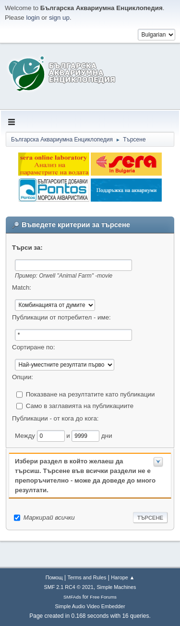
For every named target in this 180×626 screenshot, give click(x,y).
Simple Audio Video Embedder (90, 606)
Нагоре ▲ (122, 577)
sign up (59, 17)
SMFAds (72, 597)
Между (26, 435)
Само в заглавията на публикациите (80, 405)
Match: (21, 287)
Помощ (54, 577)
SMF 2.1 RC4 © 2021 (69, 587)
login (32, 17)
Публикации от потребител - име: (61, 317)
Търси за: (27, 247)
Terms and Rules (87, 577)
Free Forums (103, 597)
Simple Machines (116, 587)
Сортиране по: (33, 347)
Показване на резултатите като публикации (90, 393)
